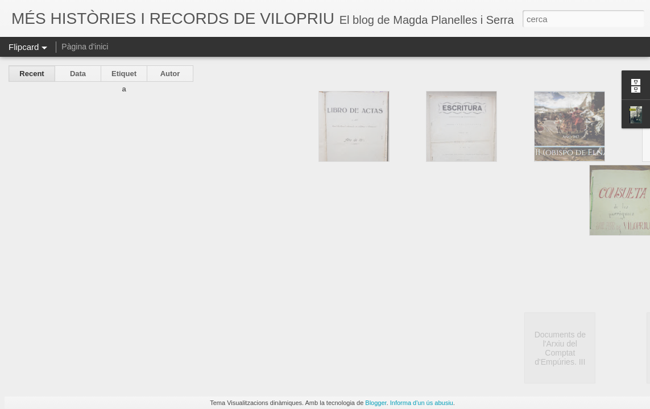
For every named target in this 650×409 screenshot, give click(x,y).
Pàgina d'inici (84, 46)
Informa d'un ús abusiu (421, 402)
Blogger (375, 402)
